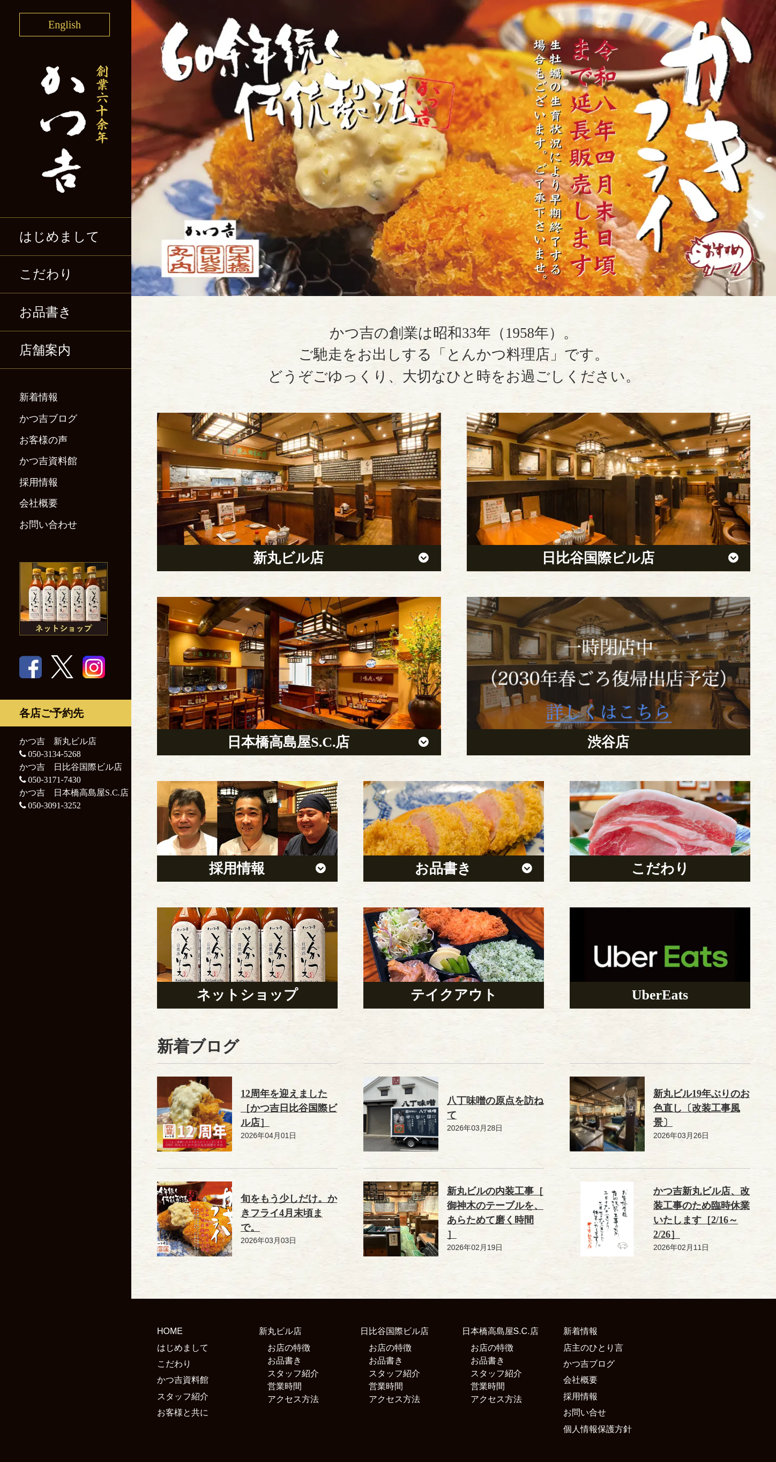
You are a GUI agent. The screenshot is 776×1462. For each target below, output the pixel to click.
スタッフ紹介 (182, 1396)
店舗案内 (45, 350)
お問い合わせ (48, 524)
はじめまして (59, 237)
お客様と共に (182, 1412)
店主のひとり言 (593, 1347)
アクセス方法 (293, 1399)
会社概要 (38, 503)
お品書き (45, 312)
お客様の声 (43, 440)
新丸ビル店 (280, 1331)
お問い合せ (584, 1412)
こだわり (46, 274)
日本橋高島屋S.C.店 (500, 1331)
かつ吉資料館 (48, 461)
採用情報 (38, 482)
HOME (170, 1331)
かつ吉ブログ (48, 418)
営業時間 (284, 1386)
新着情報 (38, 397)
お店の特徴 (288, 1347)
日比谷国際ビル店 (394, 1331)
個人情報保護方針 (597, 1429)
